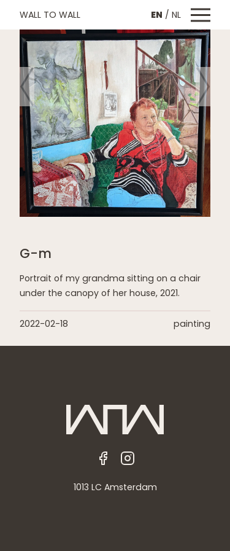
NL (176, 15)
